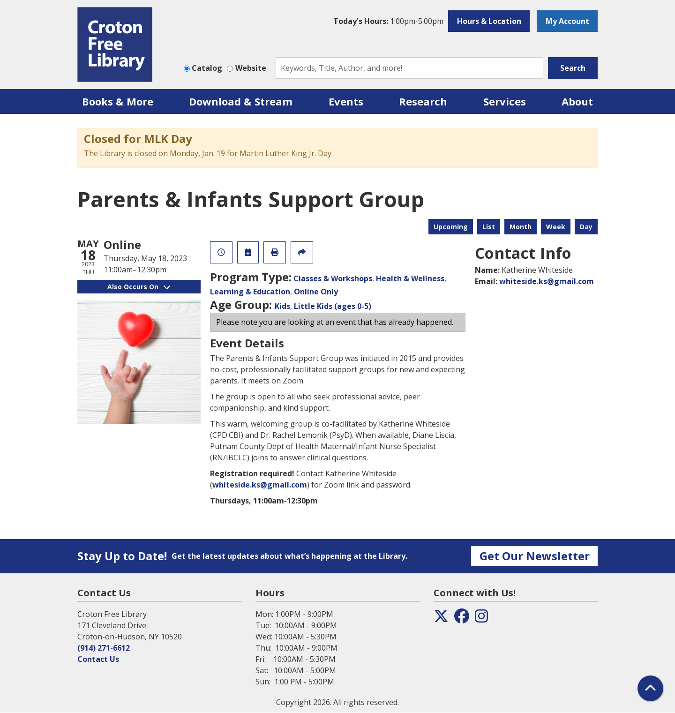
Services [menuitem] (504, 101)
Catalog (207, 68)
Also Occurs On (138, 286)
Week (555, 226)
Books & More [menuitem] (117, 101)
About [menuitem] (577, 101)
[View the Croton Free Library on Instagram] (481, 619)
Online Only (316, 291)
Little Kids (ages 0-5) (332, 306)
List (488, 226)
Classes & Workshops (332, 278)
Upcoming (451, 226)
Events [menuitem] (346, 101)
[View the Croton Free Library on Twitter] (441, 619)
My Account (567, 21)
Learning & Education (250, 291)
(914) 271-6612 (103, 648)
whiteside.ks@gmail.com (259, 485)
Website (250, 68)
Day (586, 226)
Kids (282, 306)
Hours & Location (489, 21)
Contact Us (98, 659)
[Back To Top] (650, 688)
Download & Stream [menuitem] (240, 101)
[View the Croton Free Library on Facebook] (461, 619)
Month (521, 226)
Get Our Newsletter (535, 555)
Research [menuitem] (423, 101)
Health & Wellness (410, 278)
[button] (388, 21)
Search (572, 68)
